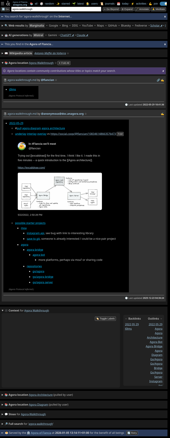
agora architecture (53, 128)
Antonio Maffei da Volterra (50, 53)
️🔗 (158, 80)
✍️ (162, 80)
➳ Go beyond (111, 9)
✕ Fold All (64, 63)
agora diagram (31, 128)
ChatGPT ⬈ (67, 35)
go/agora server (43, 282)
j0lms (12, 89)
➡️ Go (5, 9)
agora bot (39, 255)
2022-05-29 (16, 123)
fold (120, 134)
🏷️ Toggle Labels (105, 318)
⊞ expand (127, 9)
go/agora (38, 271)
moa (24, 228)
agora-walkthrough (33, 414)
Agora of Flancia (41, 433)
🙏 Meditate (158, 9)
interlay (32, 134)
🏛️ (28, 433)
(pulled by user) (39, 395)
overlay (41, 134)
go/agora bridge (43, 277)
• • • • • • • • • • (85, 25)
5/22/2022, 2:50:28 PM (30, 215)
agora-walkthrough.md (22, 114)
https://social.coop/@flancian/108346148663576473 (83, 134)
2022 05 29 (132, 324)
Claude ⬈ (82, 35)
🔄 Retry (132, 433)
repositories (34, 266)
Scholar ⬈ (156, 25)
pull (19, 128)
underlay (20, 134)
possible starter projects (30, 223)
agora (24, 244)
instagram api (35, 233)
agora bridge (35, 250)
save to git (33, 239)
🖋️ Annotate (142, 9)
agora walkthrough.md (21, 80)
